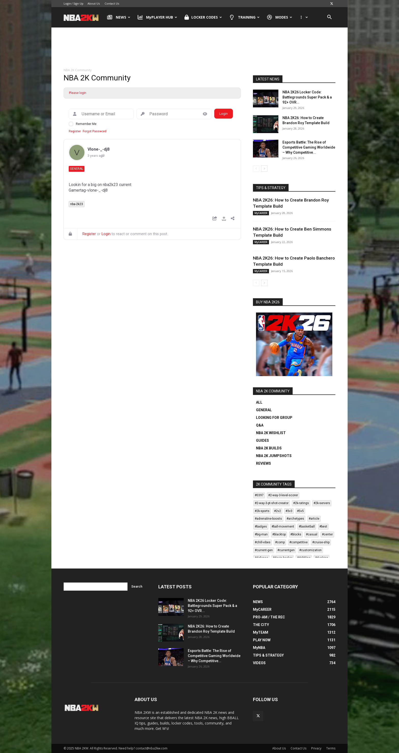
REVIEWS (263, 463)
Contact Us (112, 3)
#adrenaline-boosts (268, 518)
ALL (259, 402)
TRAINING (244, 17)
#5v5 (300, 511)
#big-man (261, 534)
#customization (310, 550)
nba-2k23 (76, 204)
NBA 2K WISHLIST (271, 433)
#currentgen (286, 550)
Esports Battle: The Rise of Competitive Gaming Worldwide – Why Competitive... (308, 147)
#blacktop (279, 534)
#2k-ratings (301, 503)
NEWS (118, 17)
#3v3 (289, 511)
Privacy (316, 748)
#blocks (295, 534)
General (76, 169)
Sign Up (78, 3)
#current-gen (264, 550)
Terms (330, 748)
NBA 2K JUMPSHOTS (274, 456)
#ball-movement (283, 526)
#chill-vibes (262, 542)
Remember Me (86, 124)
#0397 (259, 495)
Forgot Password (94, 131)
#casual (311, 534)
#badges (261, 526)
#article (314, 518)
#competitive (298, 542)
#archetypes (295, 518)
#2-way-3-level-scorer (283, 495)
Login (67, 3)
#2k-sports (262, 511)
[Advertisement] (199, 48)
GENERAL (264, 410)
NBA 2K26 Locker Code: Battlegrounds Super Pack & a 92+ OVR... (307, 97)
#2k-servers (322, 503)
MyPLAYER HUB (157, 17)
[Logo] (84, 17)
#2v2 (277, 511)
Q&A (259, 425)
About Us (94, 3)
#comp (280, 542)
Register (75, 131)
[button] (329, 17)
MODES (279, 17)
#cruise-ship (321, 542)
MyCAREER (260, 213)
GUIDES (262, 440)
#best (323, 526)
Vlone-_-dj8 (98, 149)
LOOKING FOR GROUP (274, 418)
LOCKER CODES (203, 17)
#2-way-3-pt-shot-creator (272, 503)
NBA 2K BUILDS (269, 448)
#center (327, 534)
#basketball (307, 526)
